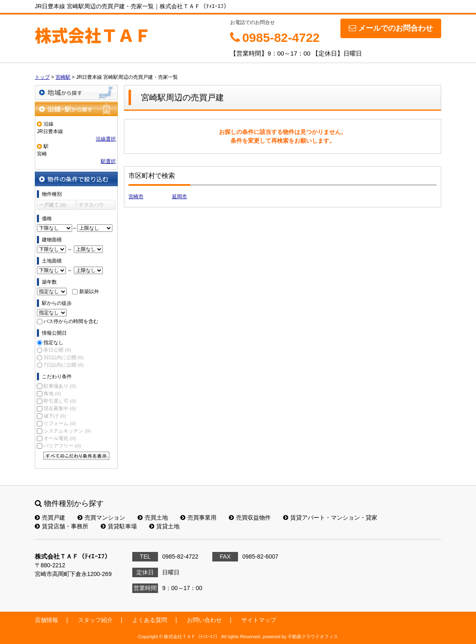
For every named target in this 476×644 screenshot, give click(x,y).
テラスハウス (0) (91, 206)
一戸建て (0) (52, 205)
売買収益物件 (250, 517)
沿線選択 (106, 139)
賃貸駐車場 (119, 526)
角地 (52, 393)
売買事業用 (198, 517)
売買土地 (153, 517)
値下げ (55, 416)
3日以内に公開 (63, 357)
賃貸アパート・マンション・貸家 (330, 517)
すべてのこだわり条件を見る (76, 456)
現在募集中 (59, 408)
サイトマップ (258, 620)
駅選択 (108, 161)
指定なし (53, 342)
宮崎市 (136, 196)
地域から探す (76, 92)
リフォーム (59, 423)
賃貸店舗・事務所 (61, 526)
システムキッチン (67, 431)
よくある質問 (149, 620)
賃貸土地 (164, 526)
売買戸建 (50, 517)
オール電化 (59, 438)
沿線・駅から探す (76, 109)
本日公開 (57, 350)
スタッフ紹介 (95, 620)
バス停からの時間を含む (71, 321)
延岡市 (179, 196)
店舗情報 (46, 620)
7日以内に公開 (63, 365)
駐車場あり (59, 386)
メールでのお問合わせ (391, 28)
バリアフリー (62, 446)
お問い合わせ (204, 620)
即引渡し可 (59, 401)
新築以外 (89, 291)
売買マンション (101, 517)
